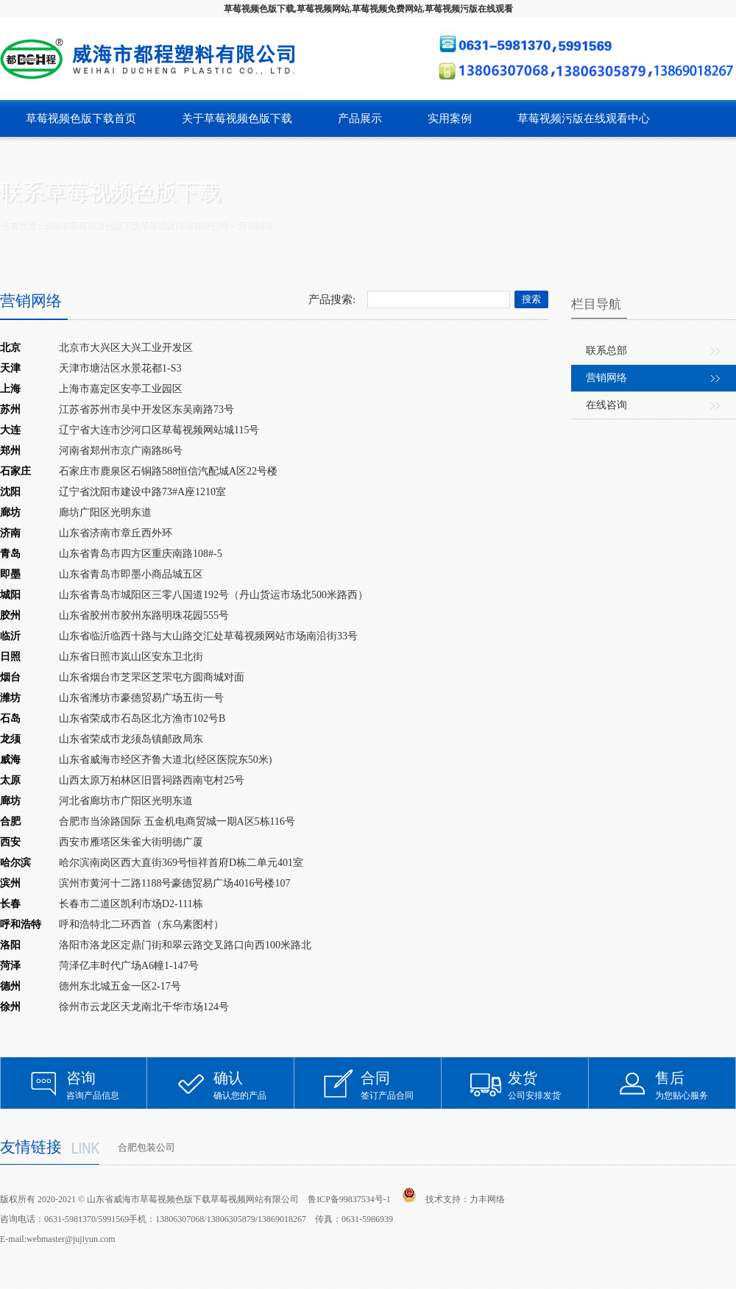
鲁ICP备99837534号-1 (349, 1199)
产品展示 (360, 118)
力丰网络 (487, 1199)
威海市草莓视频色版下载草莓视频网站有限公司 (134, 225)
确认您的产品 (253, 1085)
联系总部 (606, 350)
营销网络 (606, 377)
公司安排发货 (548, 1085)
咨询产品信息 (106, 1085)
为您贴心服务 (695, 1085)
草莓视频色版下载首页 (81, 118)
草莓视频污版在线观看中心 (583, 118)
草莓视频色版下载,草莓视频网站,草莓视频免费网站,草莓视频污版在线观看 (368, 9)
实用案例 (450, 118)
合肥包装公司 (146, 1147)
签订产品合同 (401, 1085)
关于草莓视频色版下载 (237, 118)
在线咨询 (606, 405)
